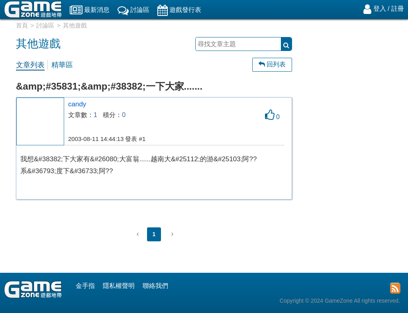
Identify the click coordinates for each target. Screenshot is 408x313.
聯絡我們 (155, 285)
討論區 (45, 25)
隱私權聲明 (119, 285)
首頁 (22, 25)
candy (77, 104)
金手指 (85, 285)
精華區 (62, 65)
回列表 (272, 64)
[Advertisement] (354, 153)
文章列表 (30, 65)
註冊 (397, 8)
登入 (379, 8)
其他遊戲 (75, 25)
